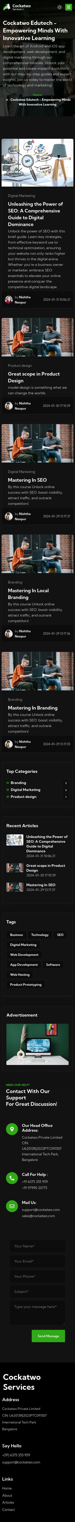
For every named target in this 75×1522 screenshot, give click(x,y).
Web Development (24, 955)
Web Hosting (20, 975)
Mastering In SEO (27, 480)
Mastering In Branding (33, 708)
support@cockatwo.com (41, 1210)
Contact (8, 1509)
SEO (60, 935)
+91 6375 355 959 (35, 1181)
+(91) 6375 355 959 (16, 1455)
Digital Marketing (37, 790)
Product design (37, 797)
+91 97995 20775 (34, 1188)
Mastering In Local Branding (28, 593)
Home (37, 95)
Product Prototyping (25, 985)
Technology (40, 935)
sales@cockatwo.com (38, 1216)
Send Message (48, 1336)
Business (16, 935)
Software (53, 965)
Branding (37, 783)
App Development (24, 965)
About (7, 1495)
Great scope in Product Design (34, 377)
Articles (8, 1502)
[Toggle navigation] (68, 7)
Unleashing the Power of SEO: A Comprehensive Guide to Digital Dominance (35, 214)
